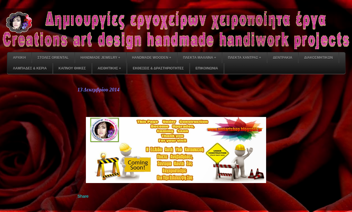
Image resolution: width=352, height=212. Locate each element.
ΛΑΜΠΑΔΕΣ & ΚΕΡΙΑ (30, 68)
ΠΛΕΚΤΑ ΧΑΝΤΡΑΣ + (244, 58)
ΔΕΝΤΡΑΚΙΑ (282, 58)
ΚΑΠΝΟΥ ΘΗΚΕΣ (72, 68)
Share (83, 196)
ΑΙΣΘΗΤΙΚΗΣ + (109, 68)
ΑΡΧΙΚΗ (19, 58)
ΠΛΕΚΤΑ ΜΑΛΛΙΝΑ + (199, 58)
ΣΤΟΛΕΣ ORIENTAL (52, 58)
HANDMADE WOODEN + (151, 58)
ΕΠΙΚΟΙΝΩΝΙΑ (206, 68)
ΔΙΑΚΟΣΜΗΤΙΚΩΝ (318, 58)
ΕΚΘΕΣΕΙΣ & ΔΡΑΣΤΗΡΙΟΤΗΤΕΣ (158, 68)
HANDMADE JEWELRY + (100, 58)
